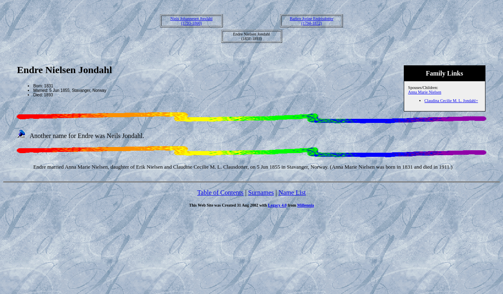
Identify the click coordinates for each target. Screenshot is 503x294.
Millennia (305, 205)
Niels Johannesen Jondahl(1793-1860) (191, 20)
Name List (292, 192)
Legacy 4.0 (277, 205)
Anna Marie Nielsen (424, 92)
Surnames (261, 192)
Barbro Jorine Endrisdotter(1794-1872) (312, 20)
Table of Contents (220, 192)
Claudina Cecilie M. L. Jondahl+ (451, 100)
